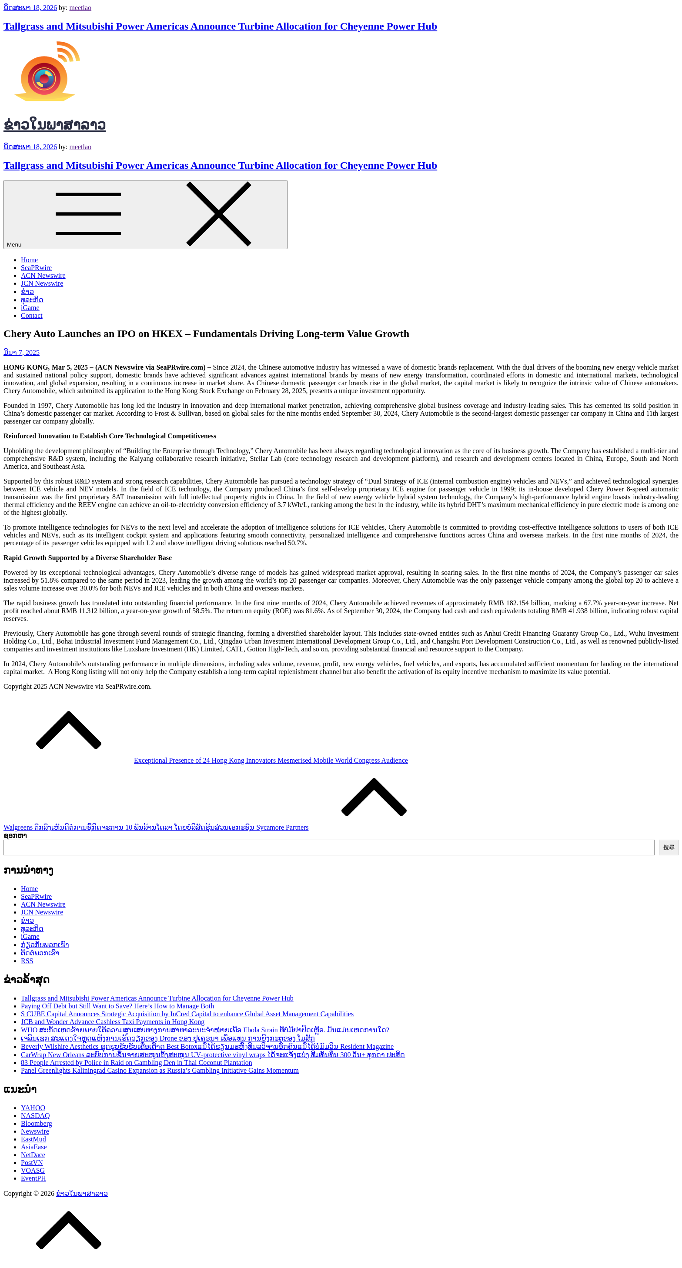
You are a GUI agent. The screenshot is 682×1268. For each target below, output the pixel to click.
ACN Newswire (43, 275)
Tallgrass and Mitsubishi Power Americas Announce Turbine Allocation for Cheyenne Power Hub (220, 26)
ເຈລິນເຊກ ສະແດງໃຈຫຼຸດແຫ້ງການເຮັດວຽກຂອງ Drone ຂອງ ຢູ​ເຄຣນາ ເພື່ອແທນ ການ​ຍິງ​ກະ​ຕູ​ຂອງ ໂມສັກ (168, 1038)
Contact (32, 315)
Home (29, 260)
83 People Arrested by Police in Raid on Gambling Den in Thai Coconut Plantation (136, 1062)
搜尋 (669, 847)
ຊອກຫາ (15, 835)
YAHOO (33, 1107)
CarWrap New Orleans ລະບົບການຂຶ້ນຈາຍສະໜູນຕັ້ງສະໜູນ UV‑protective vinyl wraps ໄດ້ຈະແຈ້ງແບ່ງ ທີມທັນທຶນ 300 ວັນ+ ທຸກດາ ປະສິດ (213, 1054)
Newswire (35, 1131)
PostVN (32, 1162)
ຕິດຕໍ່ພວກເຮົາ (40, 953)
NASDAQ (35, 1115)
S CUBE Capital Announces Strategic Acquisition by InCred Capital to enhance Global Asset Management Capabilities (187, 1014)
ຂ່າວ (27, 291)
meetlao (80, 7)
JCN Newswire (42, 283)
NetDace (33, 1154)
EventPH (33, 1178)
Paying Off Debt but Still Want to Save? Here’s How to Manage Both (117, 1006)
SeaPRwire (36, 267)
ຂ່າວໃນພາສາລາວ (54, 125)
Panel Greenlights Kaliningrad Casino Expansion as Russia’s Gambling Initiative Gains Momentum (160, 1070)
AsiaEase (34, 1147)
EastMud (33, 1139)
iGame (30, 307)
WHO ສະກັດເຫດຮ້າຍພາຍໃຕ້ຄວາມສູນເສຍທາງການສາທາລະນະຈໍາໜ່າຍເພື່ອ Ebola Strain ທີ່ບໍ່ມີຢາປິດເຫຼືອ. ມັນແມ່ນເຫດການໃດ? (205, 1030)
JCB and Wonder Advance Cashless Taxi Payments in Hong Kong (112, 1021)
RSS (27, 960)
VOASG (33, 1170)
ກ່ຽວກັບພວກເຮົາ (45, 944)
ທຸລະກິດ (32, 300)
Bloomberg (36, 1123)
